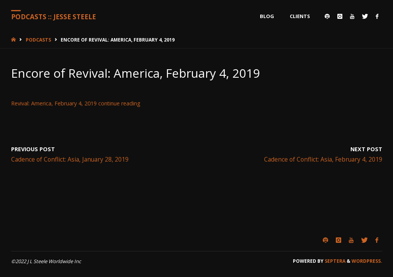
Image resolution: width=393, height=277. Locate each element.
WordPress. (367, 261)
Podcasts (38, 40)
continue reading (119, 103)
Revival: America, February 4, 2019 (54, 103)
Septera (334, 261)
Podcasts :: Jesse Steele (53, 16)
